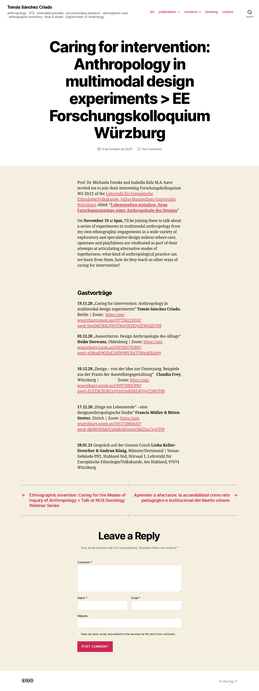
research (190, 12)
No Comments (152, 149)
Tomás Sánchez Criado (29, 7)
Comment (84, 562)
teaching (211, 12)
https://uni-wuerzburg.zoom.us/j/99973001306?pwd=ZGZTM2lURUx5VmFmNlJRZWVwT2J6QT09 (121, 386)
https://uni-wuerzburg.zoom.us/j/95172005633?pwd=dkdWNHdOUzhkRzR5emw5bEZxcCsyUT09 (121, 424)
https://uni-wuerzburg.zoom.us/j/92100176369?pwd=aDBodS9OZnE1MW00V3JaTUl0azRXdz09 (120, 348)
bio (152, 12)
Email (135, 598)
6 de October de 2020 (117, 149)
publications (167, 12)
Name (82, 598)
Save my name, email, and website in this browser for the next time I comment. (128, 634)
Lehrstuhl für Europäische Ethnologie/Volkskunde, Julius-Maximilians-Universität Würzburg (126, 199)
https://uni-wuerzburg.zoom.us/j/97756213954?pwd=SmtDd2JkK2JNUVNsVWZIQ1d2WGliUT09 (119, 320)
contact (227, 12)
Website (82, 616)
